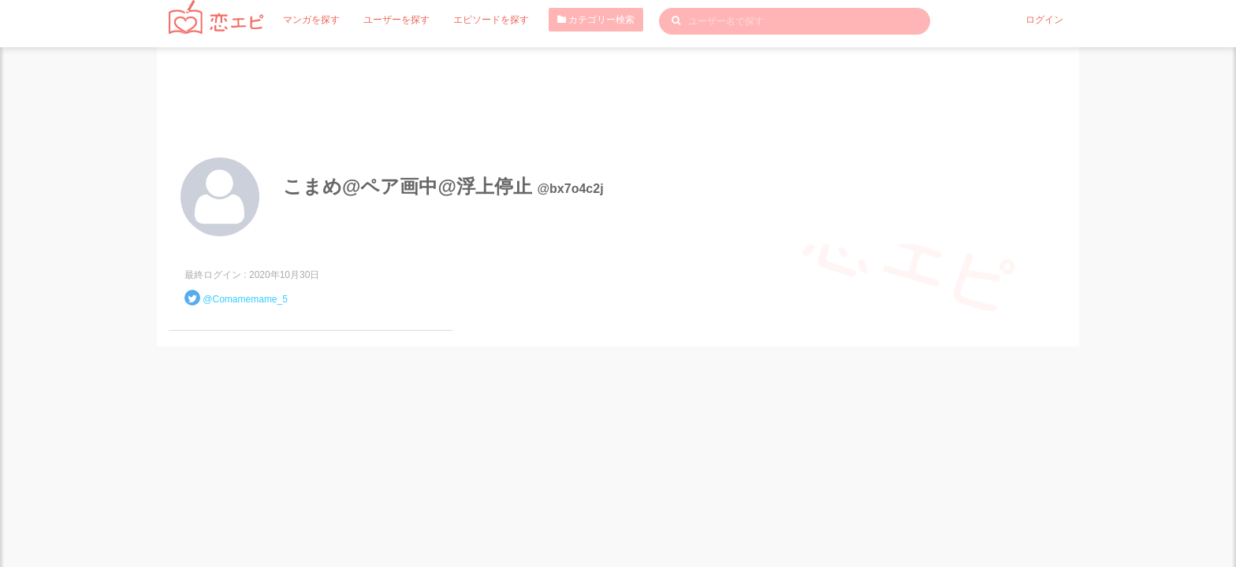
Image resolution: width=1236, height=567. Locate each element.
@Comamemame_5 (245, 299)
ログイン (1044, 19)
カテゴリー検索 (596, 19)
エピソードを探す (491, 19)
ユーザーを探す (396, 19)
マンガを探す (311, 19)
